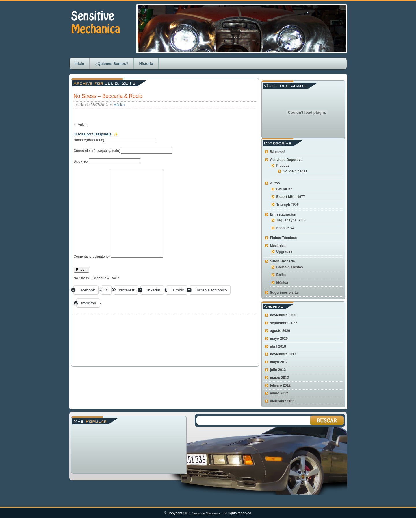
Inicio (79, 63)
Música (119, 105)
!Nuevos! (277, 152)
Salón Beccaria (282, 261)
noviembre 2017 (283, 354)
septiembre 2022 (283, 323)
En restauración (283, 214)
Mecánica (278, 246)
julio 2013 (278, 370)
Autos (275, 183)
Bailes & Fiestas (289, 267)
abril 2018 (278, 346)
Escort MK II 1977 (290, 197)
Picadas (282, 166)
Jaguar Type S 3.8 (291, 220)
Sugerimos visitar (284, 293)
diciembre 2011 (282, 401)
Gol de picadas (295, 171)
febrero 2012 (280, 385)
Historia (146, 63)
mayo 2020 (279, 339)
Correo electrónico (97, 151)
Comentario (92, 274)
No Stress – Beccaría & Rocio (108, 96)
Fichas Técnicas (283, 238)
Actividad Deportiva (286, 160)
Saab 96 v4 (285, 228)
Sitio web (81, 161)
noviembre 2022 (283, 315)
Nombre (89, 140)
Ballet (281, 275)
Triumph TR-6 (287, 205)
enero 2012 (279, 393)
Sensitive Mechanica (206, 513)
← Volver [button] (81, 125)
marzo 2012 (279, 378)
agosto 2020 (280, 331)
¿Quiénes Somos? (111, 63)
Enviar (81, 287)
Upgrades (284, 251)
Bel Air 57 (284, 189)
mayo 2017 (279, 362)
